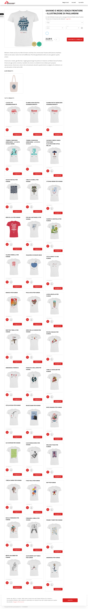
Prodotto (48, 21)
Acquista (17, 134)
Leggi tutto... (68, 19)
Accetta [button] (70, 600)
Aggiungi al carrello (75, 39)
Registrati (66, 2)
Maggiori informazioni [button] (18, 602)
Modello (48, 26)
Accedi (74, 2)
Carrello (81, 2)
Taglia (67, 26)
